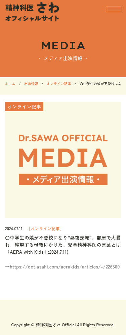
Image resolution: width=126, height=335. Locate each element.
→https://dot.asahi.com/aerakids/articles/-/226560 (62, 266)
